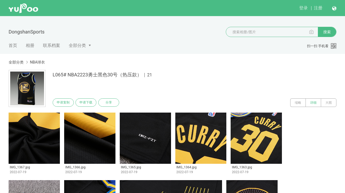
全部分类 (77, 45)
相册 (30, 45)
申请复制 (63, 103)
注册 (318, 7)
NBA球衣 (37, 62)
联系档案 (51, 45)
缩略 (298, 103)
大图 (328, 103)
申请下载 (88, 103)
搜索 (327, 32)
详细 (313, 103)
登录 (303, 7)
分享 (112, 103)
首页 (13, 45)
